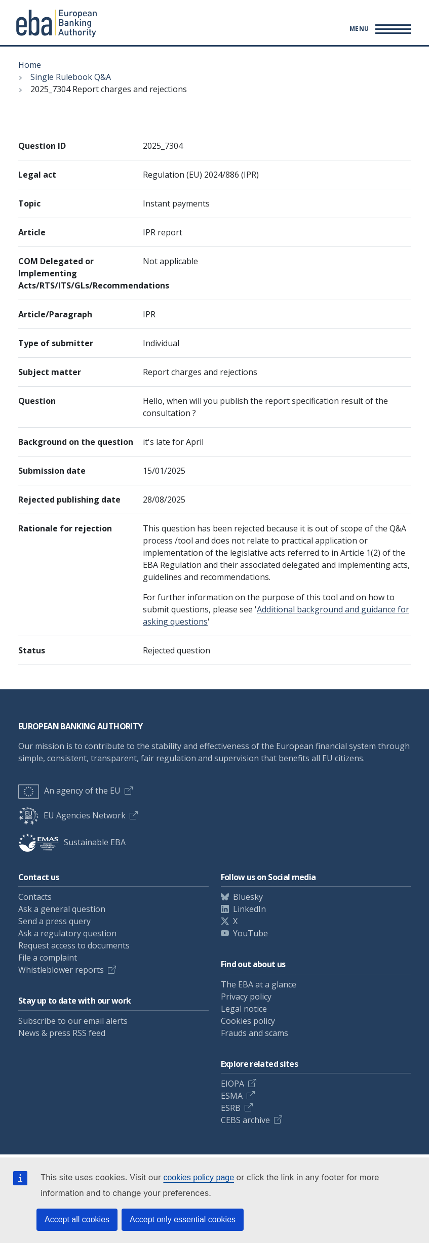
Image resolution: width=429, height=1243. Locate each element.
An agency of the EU (69, 790)
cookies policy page (198, 1177)
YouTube (250, 933)
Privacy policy (246, 996)
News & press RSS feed (61, 1033)
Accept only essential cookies (183, 1219)
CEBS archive (245, 1120)
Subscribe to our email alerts (73, 1020)
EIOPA (232, 1083)
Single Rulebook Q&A (70, 76)
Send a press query (54, 921)
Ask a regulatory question (67, 933)
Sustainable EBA (72, 842)
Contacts (35, 896)
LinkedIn (249, 909)
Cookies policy (248, 1020)
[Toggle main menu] (378, 29)
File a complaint (47, 957)
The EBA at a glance (258, 984)
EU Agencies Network (72, 815)
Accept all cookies (77, 1219)
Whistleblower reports (61, 969)
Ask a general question (61, 909)
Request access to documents (74, 945)
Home (29, 64)
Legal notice (244, 1008)
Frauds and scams (254, 1033)
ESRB (231, 1107)
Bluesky (248, 896)
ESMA (232, 1095)
